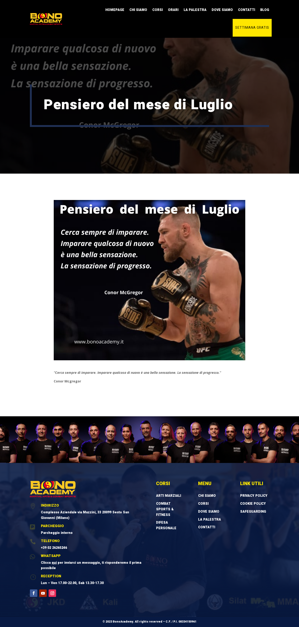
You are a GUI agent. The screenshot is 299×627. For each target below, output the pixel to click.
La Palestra (195, 9)
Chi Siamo (138, 9)
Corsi (157, 9)
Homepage (114, 9)
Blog (264, 9)
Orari (173, 9)
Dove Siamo (222, 9)
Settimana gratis (252, 27)
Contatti (246, 9)
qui (54, 562)
